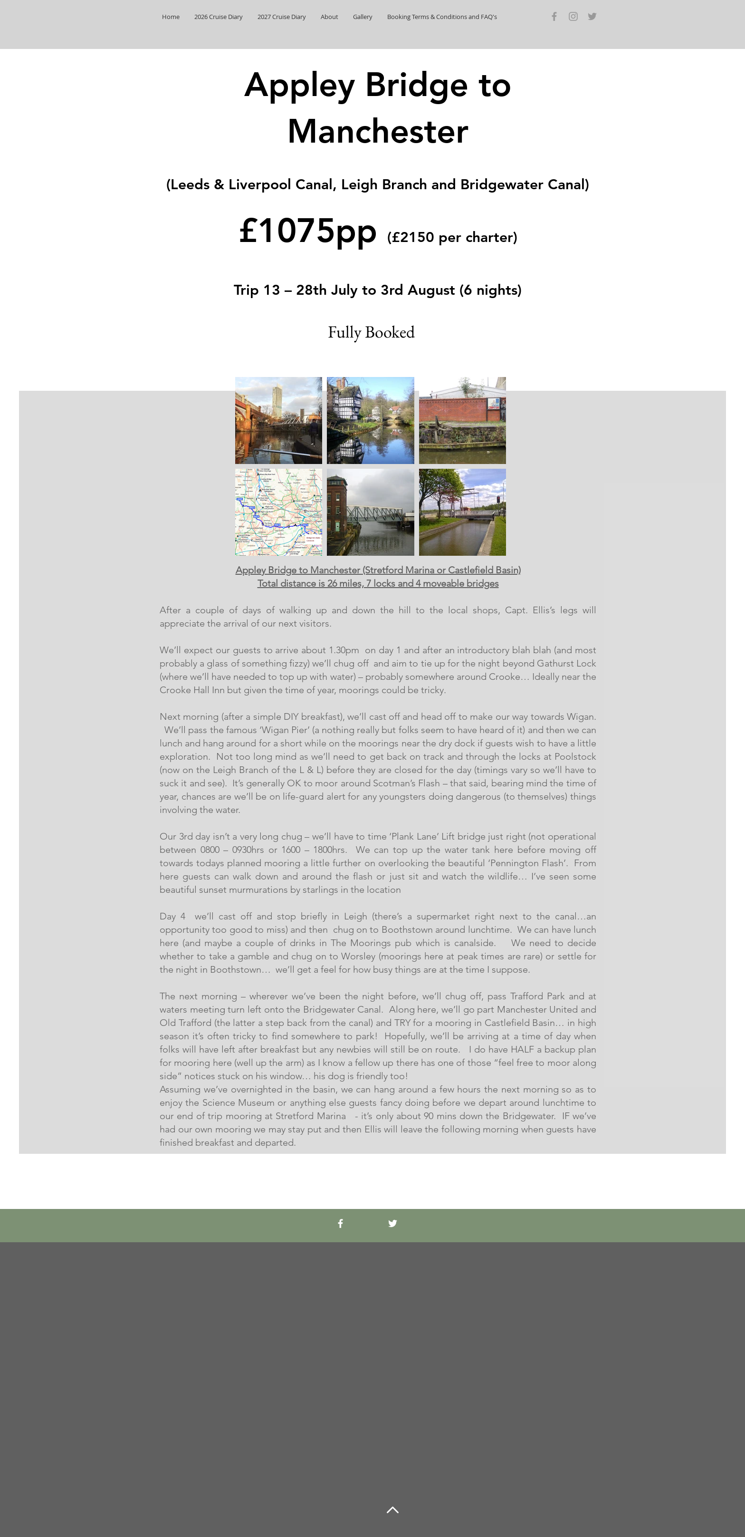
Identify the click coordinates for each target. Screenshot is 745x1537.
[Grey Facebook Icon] (554, 16)
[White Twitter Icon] (393, 1223)
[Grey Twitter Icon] (592, 16)
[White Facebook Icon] (340, 1223)
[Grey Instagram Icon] (573, 16)
